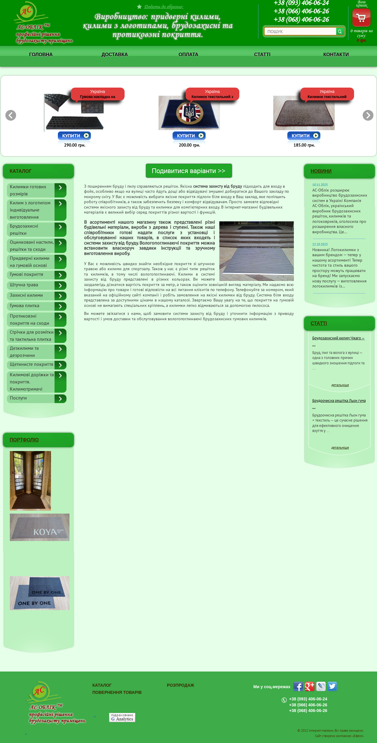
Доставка (115, 54)
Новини (321, 171)
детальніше (340, 385)
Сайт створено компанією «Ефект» (339, 736)
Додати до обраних (163, 6)
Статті (262, 54)
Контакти (336, 54)
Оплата (188, 54)
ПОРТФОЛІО (24, 439)
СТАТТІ (319, 323)
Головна (41, 54)
